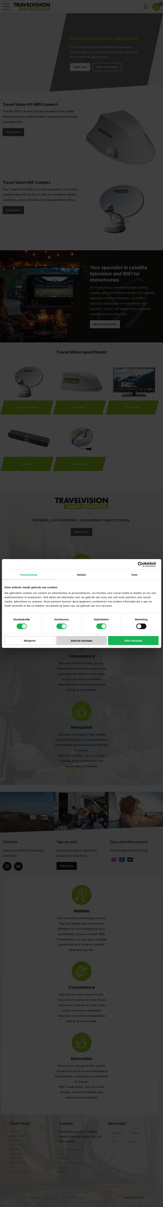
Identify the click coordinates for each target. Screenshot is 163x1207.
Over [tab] (134, 574)
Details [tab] (81, 574)
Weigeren (30, 640)
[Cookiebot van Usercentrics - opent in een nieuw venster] (143, 564)
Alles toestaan (133, 640)
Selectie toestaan (81, 640)
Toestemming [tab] (28, 574)
